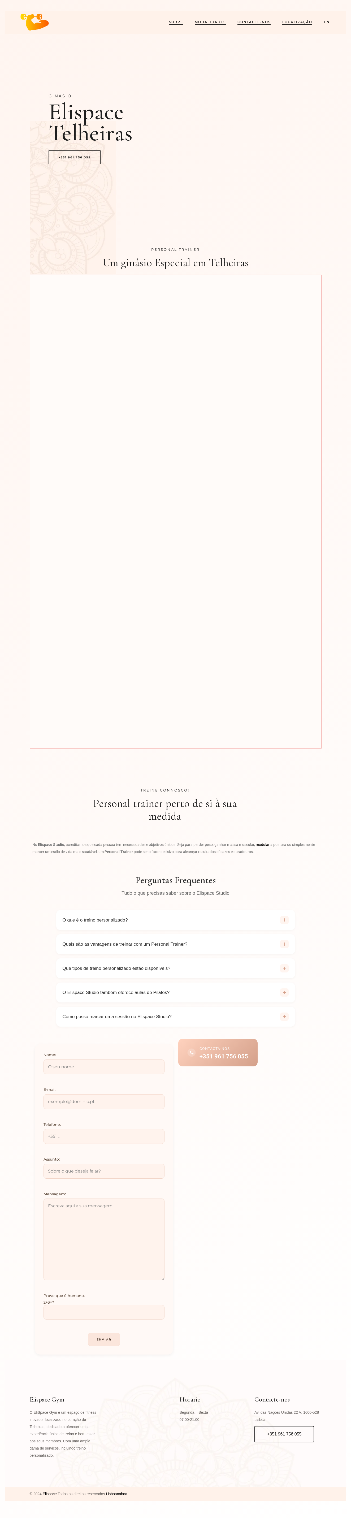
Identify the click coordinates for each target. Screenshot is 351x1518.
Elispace (49, 1500)
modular (263, 844)
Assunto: (52, 1166)
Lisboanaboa (116, 1500)
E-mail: (50, 1096)
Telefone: (52, 1131)
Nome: (50, 1061)
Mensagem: (55, 1200)
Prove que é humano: (64, 1302)
